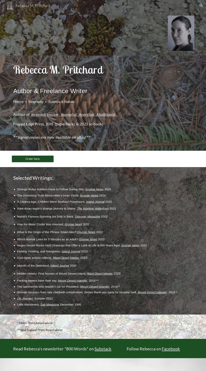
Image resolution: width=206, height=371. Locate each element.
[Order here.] (33, 158)
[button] (201, 5)
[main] (72, 103)
